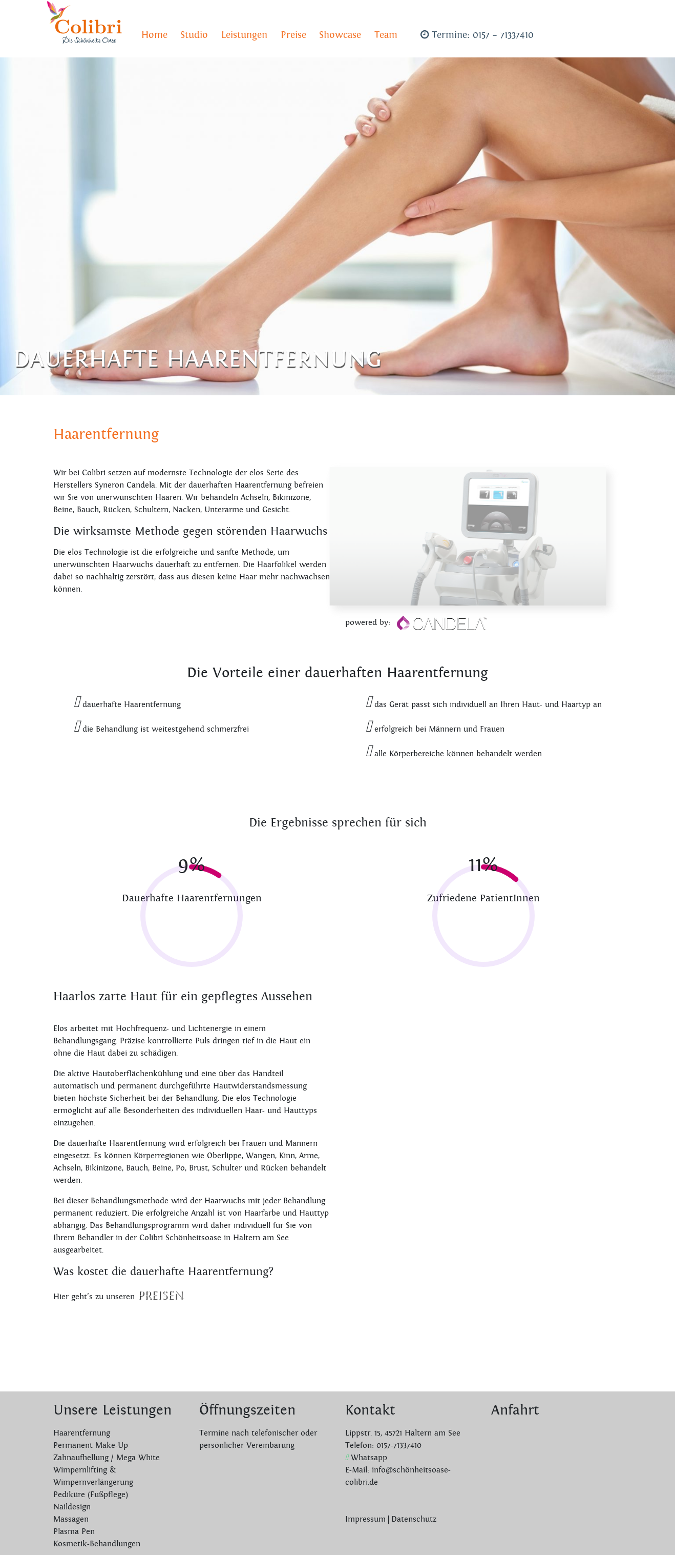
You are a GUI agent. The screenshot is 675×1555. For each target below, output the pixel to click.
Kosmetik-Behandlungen (96, 1544)
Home (154, 35)
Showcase (340, 35)
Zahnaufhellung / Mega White (106, 1458)
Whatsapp (366, 1458)
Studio (194, 35)
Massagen (71, 1519)
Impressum (365, 1519)
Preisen (160, 1295)
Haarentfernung (81, 1433)
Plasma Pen (74, 1532)
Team (385, 35)
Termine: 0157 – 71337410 (477, 35)
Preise (293, 35)
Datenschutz (413, 1519)
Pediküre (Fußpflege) (90, 1495)
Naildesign (72, 1507)
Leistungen (244, 35)
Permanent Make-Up (90, 1445)
